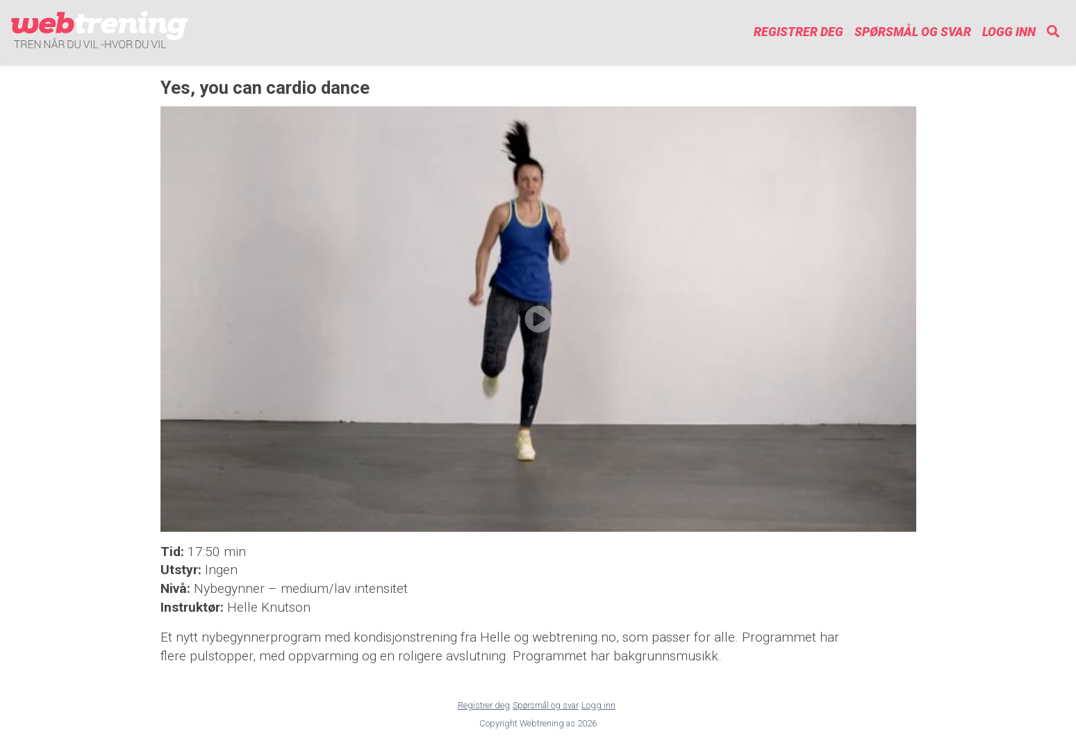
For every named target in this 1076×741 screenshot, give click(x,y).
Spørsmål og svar (912, 32)
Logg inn (1009, 32)
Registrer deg (798, 32)
